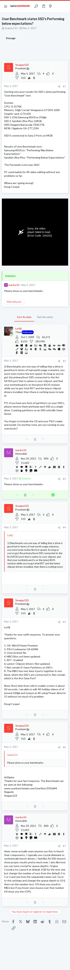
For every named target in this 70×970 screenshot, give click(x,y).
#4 (64, 527)
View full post (14, 301)
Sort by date (24, 317)
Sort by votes (45, 317)
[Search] (65, 6)
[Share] (59, 86)
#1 (64, 86)
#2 (64, 360)
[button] (5, 6)
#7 (64, 845)
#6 (64, 747)
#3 (64, 478)
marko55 (13, 284)
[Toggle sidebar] (58, 6)
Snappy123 (11, 28)
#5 (64, 621)
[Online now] (11, 335)
